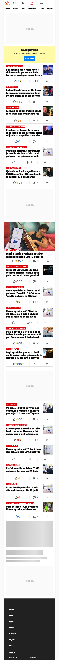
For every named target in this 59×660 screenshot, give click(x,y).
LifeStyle (12, 634)
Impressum (13, 658)
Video (41, 8)
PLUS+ (11, 609)
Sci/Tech (12, 640)
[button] (14, 2)
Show (15, 8)
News (8, 8)
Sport (23, 8)
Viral (11, 646)
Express (50, 8)
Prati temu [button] (29, 59)
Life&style (32, 8)
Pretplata (33, 658)
